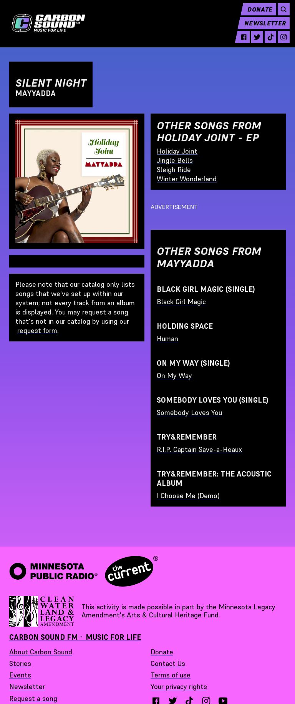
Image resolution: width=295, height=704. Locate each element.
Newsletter (261, 29)
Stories (20, 663)
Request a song (33, 698)
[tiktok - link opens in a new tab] (266, 43)
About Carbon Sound (40, 651)
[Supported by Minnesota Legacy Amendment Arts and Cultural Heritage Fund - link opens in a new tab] (42, 611)
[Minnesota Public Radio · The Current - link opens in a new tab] (83, 571)
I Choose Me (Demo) (188, 495)
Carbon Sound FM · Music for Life (75, 637)
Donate (256, 15)
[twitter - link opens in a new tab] (253, 43)
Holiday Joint (177, 151)
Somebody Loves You (189, 412)
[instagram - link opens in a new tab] (280, 43)
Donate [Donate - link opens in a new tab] (162, 651)
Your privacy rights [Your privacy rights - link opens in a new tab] (179, 686)
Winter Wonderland (187, 178)
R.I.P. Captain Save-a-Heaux (199, 449)
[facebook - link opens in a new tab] (240, 43)
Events (20, 675)
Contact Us (168, 663)
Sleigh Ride (174, 169)
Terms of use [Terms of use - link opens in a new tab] (171, 675)
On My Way (174, 375)
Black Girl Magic (181, 301)
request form (37, 330)
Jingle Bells (175, 160)
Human (167, 338)
